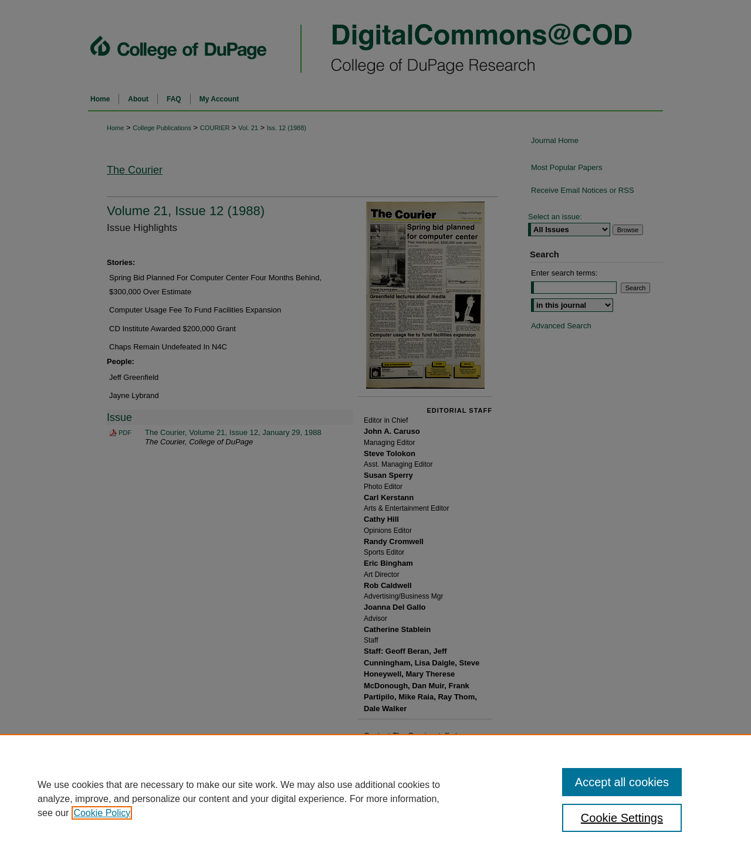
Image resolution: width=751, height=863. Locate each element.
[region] (375, 798)
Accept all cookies (622, 782)
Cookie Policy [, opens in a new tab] (101, 813)
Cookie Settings (622, 817)
